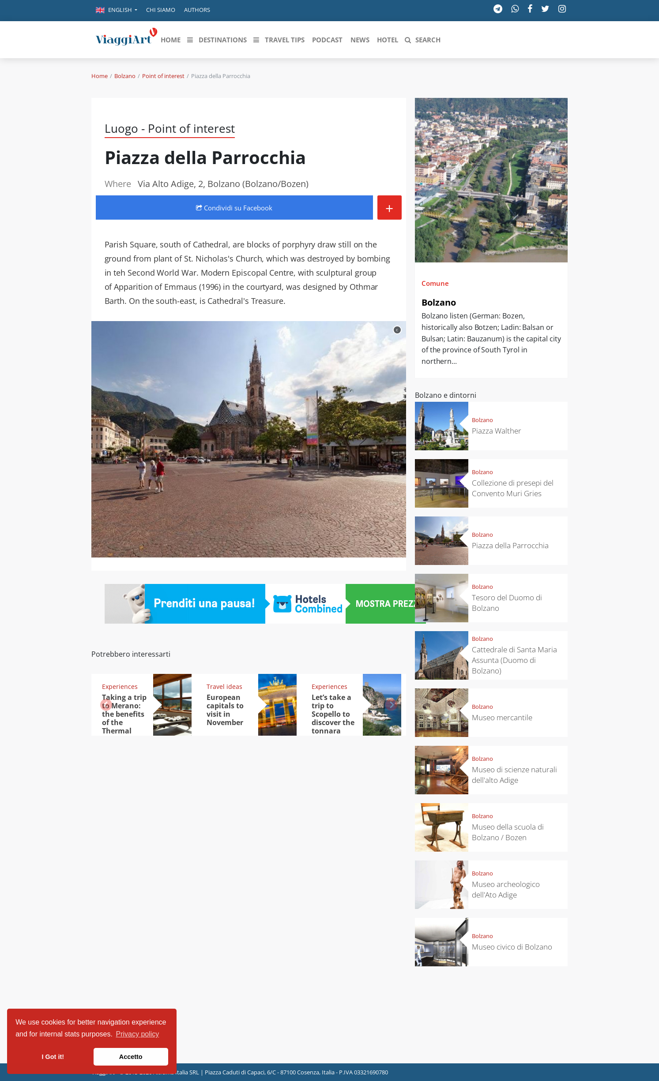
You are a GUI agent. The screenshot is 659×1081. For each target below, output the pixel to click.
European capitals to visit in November (225, 709)
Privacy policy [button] (137, 1034)
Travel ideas (224, 686)
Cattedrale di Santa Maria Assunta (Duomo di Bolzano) (514, 660)
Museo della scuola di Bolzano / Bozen (508, 832)
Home (99, 76)
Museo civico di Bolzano (512, 947)
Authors (197, 10)
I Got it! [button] (53, 1056)
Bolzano (125, 76)
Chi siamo (160, 10)
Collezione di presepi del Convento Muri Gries (513, 488)
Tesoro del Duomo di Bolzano (507, 602)
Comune (435, 283)
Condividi (234, 207)
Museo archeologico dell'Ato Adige (506, 889)
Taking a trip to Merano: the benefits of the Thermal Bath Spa (124, 718)
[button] (116, 10)
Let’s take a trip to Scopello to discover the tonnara (333, 714)
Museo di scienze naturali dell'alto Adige (514, 774)
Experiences (120, 686)
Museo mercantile (502, 717)
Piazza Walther (496, 431)
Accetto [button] (131, 1056)
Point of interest (163, 76)
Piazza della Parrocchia (510, 545)
